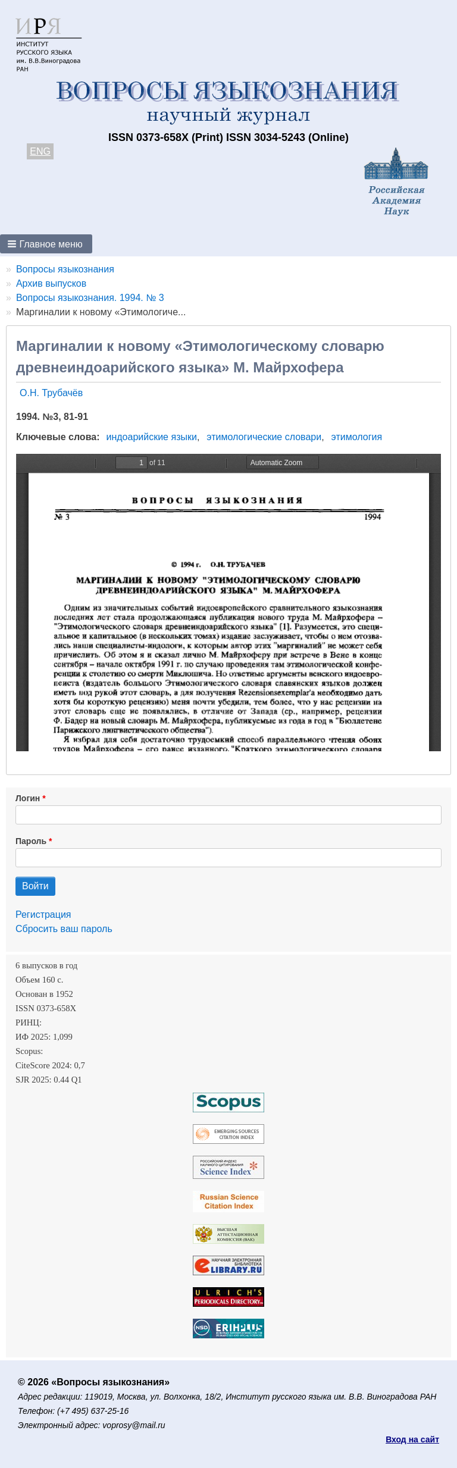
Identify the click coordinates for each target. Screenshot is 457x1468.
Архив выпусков (51, 283)
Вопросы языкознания (65, 269)
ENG (40, 151)
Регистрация (43, 914)
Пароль (30, 841)
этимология (356, 437)
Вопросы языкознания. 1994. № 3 (90, 298)
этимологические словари (263, 437)
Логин (27, 798)
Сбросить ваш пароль (63, 929)
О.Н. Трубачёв (51, 393)
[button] (46, 243)
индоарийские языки (152, 437)
